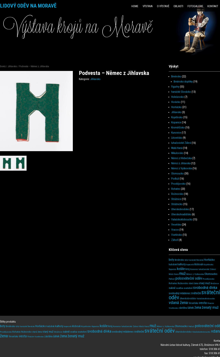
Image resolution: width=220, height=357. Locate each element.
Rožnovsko (177, 193)
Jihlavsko (12, 66)
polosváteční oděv (188, 278)
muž (182, 273)
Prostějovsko (178, 183)
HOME (134, 6)
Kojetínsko (177, 117)
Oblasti (178, 6)
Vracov (175, 229)
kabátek (173, 264)
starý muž (204, 283)
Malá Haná (176, 147)
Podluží (175, 178)
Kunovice (176, 132)
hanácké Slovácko (181, 91)
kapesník (190, 264)
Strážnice (176, 199)
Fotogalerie (195, 6)
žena (197, 307)
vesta (203, 303)
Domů (3, 66)
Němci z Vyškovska (181, 168)
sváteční (196, 293)
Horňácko (176, 107)
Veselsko (176, 224)
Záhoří (174, 239)
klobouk (198, 264)
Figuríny (175, 86)
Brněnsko (176, 76)
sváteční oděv (160, 330)
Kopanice (176, 122)
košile (181, 269)
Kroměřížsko (178, 127)
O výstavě (163, 6)
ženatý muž (210, 307)
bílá (186, 260)
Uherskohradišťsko (181, 214)
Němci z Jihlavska (181, 163)
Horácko (175, 101)
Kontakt (212, 6)
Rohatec (175, 188)
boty (171, 259)
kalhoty (182, 264)
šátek (190, 308)
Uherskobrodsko (180, 209)
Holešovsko (177, 96)
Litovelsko (176, 137)
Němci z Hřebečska (181, 158)
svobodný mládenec (180, 293)
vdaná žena (178, 302)
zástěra (182, 308)
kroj (187, 269)
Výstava (148, 6)
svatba (179, 288)
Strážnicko (177, 204)
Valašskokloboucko (181, 219)
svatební (188, 288)
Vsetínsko (176, 234)
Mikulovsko (177, 153)
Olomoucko (177, 173)
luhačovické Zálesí (181, 142)
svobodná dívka (205, 287)
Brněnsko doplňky (183, 81)
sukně (172, 288)
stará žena (193, 283)
